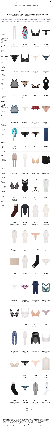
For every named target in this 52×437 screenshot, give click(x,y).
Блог (22, 2)
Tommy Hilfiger (19, 21)
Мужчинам (11, 2)
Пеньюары (2, 46)
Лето (2, 206)
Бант (2, 97)
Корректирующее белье (4, 41)
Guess (25, 21)
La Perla (2, 21)
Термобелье (3, 32)
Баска (2, 98)
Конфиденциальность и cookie (36, 433)
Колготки (2, 37)
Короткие (3, 183)
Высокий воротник (4, 108)
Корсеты (2, 30)
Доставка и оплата (24, 433)
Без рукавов (3, 116)
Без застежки (3, 125)
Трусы (2, 51)
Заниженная (3, 192)
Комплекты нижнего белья (4, 39)
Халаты (2, 52)
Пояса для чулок (3, 50)
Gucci (29, 21)
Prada (48, 21)
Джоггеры (3, 167)
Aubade (2, 66)
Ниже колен (3, 185)
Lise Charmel (3, 63)
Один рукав (3, 119)
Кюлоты (3, 168)
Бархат (2, 148)
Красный (3, 79)
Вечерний (3, 173)
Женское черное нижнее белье (34, 19)
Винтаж (3, 174)
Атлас (2, 147)
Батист (2, 150)
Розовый (3, 76)
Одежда (16, 5)
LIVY (2, 65)
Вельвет (3, 151)
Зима (2, 205)
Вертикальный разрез (4, 106)
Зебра (2, 87)
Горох (2, 84)
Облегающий (3, 160)
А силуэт (3, 156)
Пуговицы (3, 130)
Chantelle (3, 67)
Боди (1, 33)
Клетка (2, 88)
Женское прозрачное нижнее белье (21, 19)
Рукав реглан (3, 121)
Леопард (3, 89)
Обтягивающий (4, 161)
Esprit (14, 21)
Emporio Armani (38, 21)
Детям (17, 2)
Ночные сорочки (3, 45)
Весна (2, 202)
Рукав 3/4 (3, 120)
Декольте (3, 111)
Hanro (33, 21)
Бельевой (3, 172)
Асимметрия (3, 96)
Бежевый (3, 75)
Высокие (3, 197)
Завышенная (3, 191)
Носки (2, 42)
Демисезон (3, 204)
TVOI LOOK (26, 2)
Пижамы (2, 47)
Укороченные (3, 187)
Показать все (3, 70)
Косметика (35, 5)
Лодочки (3, 159)
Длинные (3, 182)
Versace (44, 21)
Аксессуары (29, 5)
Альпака (3, 137)
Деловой (3, 177)
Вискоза (3, 139)
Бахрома (3, 100)
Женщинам (4, 2)
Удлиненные (3, 186)
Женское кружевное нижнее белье (7, 19)
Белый (2, 74)
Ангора (2, 138)
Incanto (7, 21)
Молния (3, 129)
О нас (10, 433)
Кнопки (2, 126)
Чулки (2, 54)
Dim (11, 21)
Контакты (16, 433)
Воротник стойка (4, 107)
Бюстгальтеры (3, 34)
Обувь (20, 5)
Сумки (24, 5)
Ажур (2, 146)
